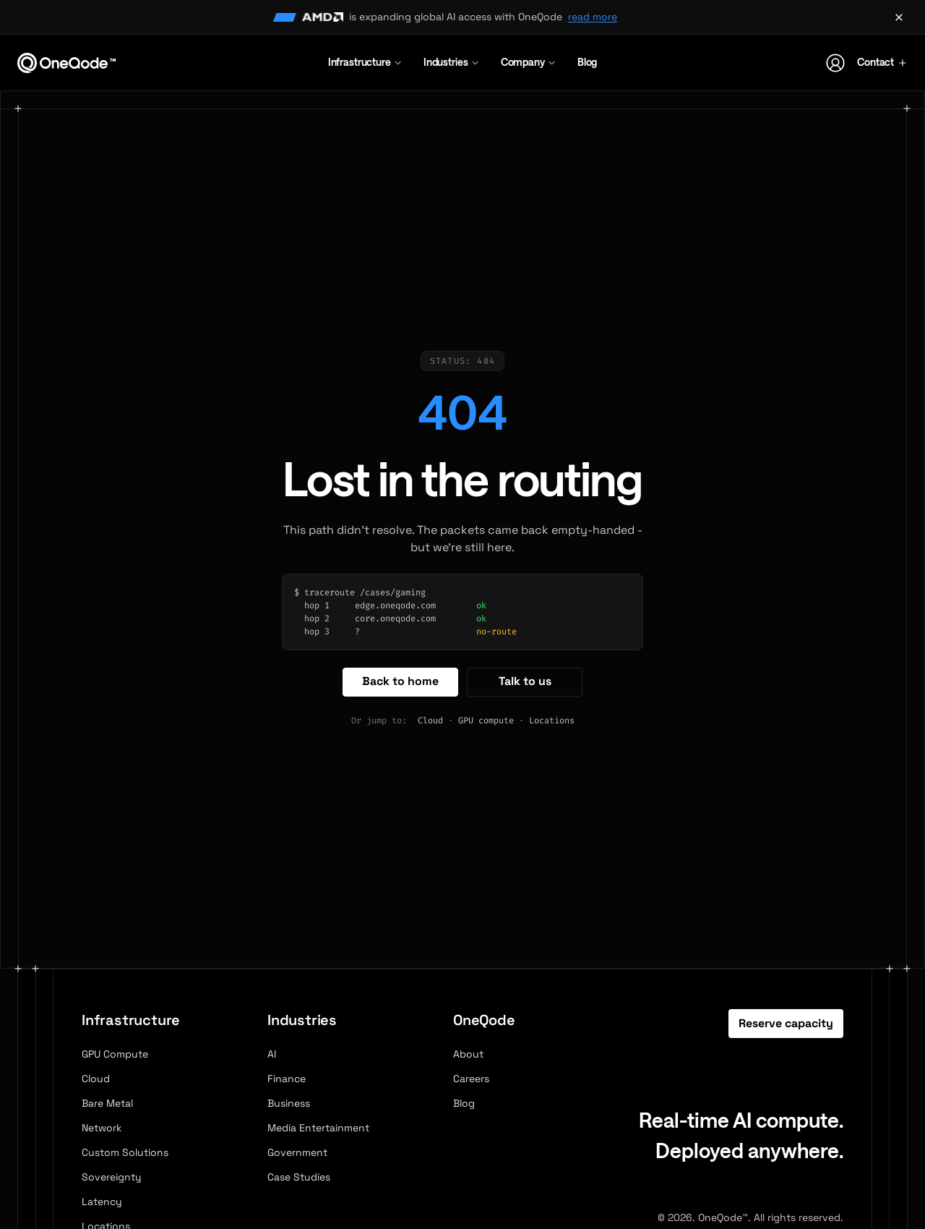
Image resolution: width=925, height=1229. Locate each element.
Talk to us (525, 681)
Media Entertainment (318, 1127)
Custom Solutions (125, 1152)
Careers (471, 1078)
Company (529, 62)
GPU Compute (115, 1053)
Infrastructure (365, 62)
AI (271, 1053)
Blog (587, 62)
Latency (102, 1201)
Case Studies (298, 1176)
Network (102, 1127)
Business (288, 1103)
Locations (552, 720)
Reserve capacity (786, 1023)
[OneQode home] (66, 63)
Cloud (430, 720)
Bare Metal (107, 1103)
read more (592, 16)
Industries (452, 62)
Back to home (400, 681)
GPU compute (486, 720)
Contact (882, 62)
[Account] (835, 63)
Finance (286, 1078)
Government (297, 1152)
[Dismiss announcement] (899, 17)
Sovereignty (112, 1176)
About (468, 1053)
